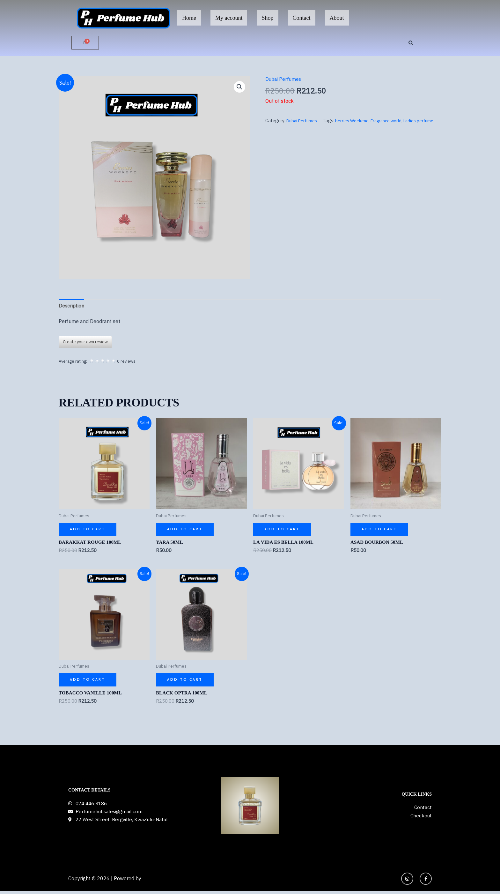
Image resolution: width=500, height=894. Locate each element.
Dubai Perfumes (284, 79)
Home (189, 18)
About (337, 18)
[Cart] (85, 43)
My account (228, 18)
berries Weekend (295, 129)
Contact (302, 18)
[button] (239, 87)
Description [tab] (72, 306)
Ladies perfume (365, 129)
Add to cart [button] (88, 530)
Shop (267, 18)
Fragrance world (331, 129)
